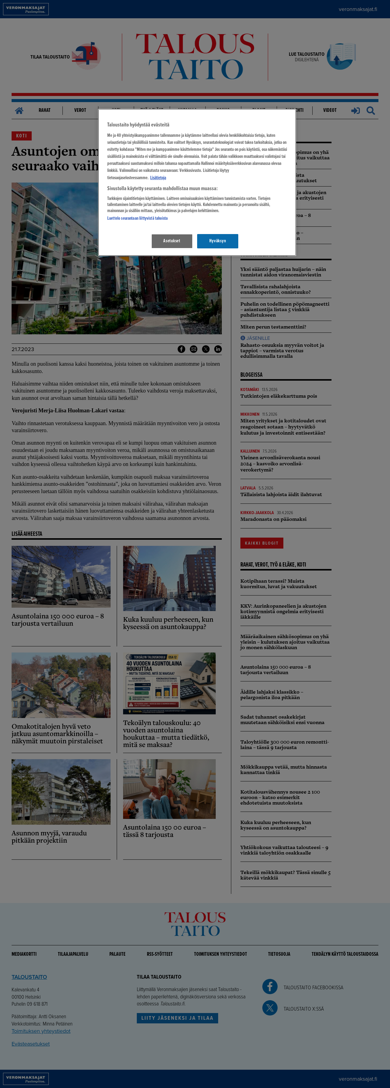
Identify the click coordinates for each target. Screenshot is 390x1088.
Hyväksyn (217, 241)
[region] (197, 182)
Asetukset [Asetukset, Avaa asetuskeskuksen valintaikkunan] (171, 241)
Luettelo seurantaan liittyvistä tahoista (137, 218)
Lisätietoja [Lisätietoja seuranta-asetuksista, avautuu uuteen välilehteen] (158, 178)
